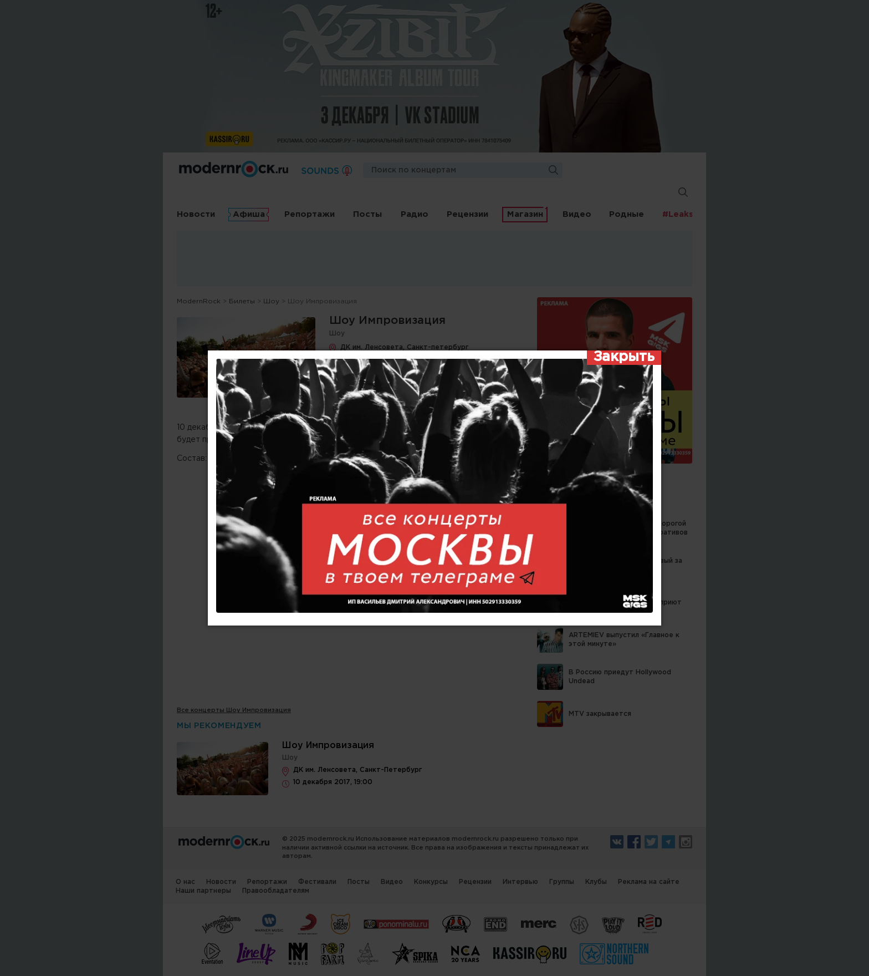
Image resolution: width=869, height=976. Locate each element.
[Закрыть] (624, 357)
